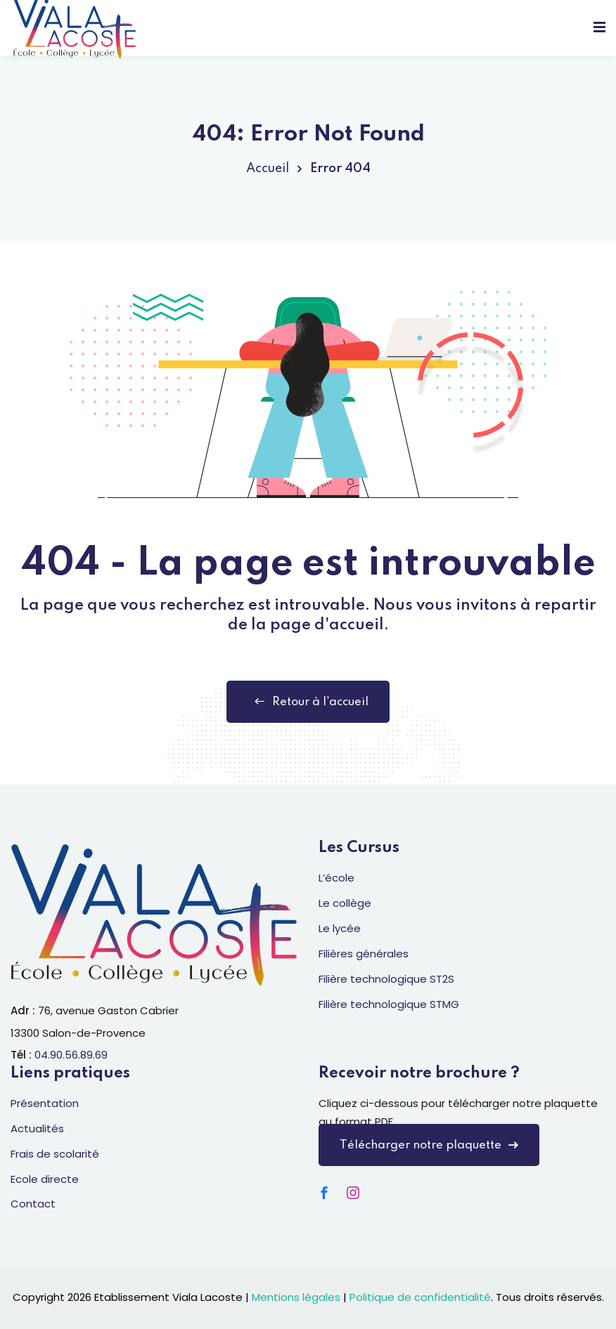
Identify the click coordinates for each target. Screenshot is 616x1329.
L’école (336, 877)
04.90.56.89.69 (71, 1054)
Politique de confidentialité (420, 1297)
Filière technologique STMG (389, 1004)
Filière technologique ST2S (386, 978)
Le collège (345, 903)
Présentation (45, 1103)
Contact (33, 1203)
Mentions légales (296, 1297)
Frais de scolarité (55, 1153)
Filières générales (364, 953)
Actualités (37, 1128)
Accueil (267, 168)
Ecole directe (45, 1179)
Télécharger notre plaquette (429, 1145)
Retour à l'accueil (308, 701)
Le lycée (340, 928)
